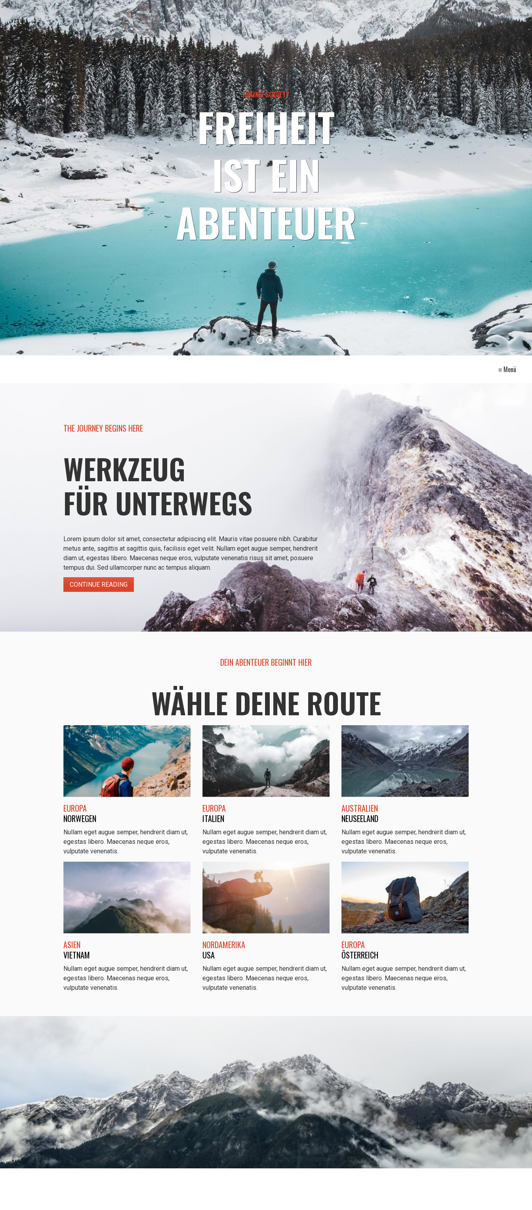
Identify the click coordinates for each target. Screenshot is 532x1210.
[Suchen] (174, 1196)
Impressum (293, 369)
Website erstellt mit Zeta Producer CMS (332, 1196)
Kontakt (253, 369)
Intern (330, 369)
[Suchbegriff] (97, 1196)
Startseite (208, 369)
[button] (442, 1194)
